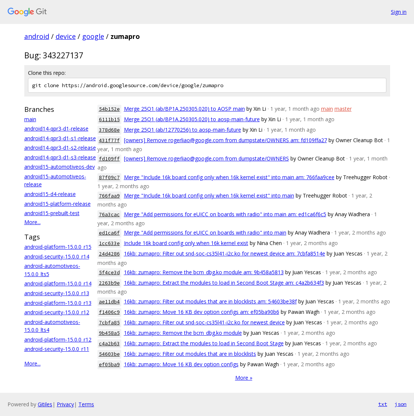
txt (382, 404)
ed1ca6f (109, 233)
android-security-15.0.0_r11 (56, 348)
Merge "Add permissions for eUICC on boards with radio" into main (205, 232)
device (66, 36)
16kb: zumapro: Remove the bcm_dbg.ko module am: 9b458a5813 (204, 272)
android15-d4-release (50, 194)
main (30, 119)
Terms (86, 404)
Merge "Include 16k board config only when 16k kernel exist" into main (209, 195)
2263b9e (109, 283)
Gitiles (45, 404)
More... (32, 222)
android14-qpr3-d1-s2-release (60, 147)
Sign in (399, 11)
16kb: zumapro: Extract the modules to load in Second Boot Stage (204, 343)
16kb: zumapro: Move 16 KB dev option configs (181, 364)
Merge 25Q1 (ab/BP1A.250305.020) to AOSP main (184, 108)
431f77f (109, 140)
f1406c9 (109, 312)
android (36, 36)
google (93, 36)
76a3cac (109, 214)
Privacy (65, 404)
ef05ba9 (109, 364)
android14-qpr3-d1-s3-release (60, 157)
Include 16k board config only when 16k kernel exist (186, 243)
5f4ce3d (109, 272)
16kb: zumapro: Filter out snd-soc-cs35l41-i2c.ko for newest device (204, 322)
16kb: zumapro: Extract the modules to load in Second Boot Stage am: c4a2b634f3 (224, 282)
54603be (109, 354)
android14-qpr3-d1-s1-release (60, 138)
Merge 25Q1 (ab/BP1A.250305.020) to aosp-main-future (192, 119)
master (343, 108)
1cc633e (109, 243)
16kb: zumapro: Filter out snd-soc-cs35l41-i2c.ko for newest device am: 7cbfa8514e (224, 253)
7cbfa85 (109, 322)
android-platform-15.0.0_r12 (57, 339)
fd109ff (109, 159)
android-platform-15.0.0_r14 (57, 283)
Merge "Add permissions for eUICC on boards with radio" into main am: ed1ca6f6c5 (225, 214)
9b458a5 (109, 333)
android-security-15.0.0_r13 (56, 293)
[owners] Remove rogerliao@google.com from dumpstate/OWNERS (206, 158)
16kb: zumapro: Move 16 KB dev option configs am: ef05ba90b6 (201, 311)
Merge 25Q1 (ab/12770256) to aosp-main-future (182, 129)
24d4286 (109, 254)
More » (243, 377)
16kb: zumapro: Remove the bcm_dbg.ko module (183, 332)
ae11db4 (109, 302)
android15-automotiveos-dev (59, 166)
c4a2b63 (109, 343)
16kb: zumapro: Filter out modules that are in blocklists (190, 353)
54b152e (109, 109)
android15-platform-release (57, 203)
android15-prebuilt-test (52, 213)
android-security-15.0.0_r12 (56, 312)
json (401, 404)
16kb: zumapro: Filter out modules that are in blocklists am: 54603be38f (210, 301)
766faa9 (109, 196)
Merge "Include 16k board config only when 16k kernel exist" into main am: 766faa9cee (229, 177)
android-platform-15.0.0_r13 (57, 302)
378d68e (109, 130)
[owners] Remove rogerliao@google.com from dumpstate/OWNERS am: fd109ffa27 (225, 140)
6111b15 (109, 119)
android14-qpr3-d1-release (56, 128)
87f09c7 (109, 177)
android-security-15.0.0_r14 (56, 256)
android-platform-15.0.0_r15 (57, 246)
